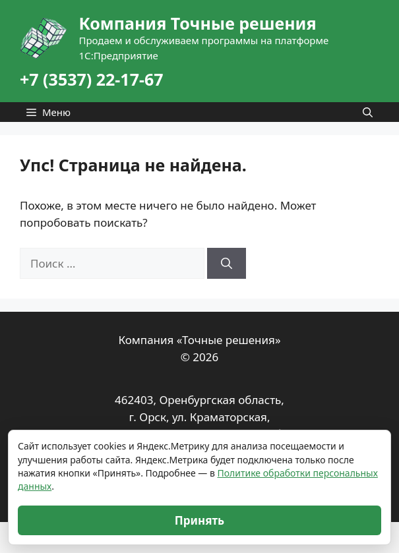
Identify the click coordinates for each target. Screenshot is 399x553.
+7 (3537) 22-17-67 (92, 79)
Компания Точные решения (197, 23)
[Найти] (226, 263)
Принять (199, 520)
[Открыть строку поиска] (368, 112)
